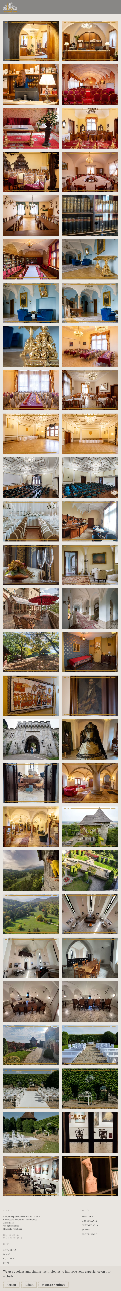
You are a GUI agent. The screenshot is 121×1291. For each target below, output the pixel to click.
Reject (29, 1285)
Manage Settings (53, 1285)
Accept (11, 1285)
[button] (115, 7)
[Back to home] (10, 7)
